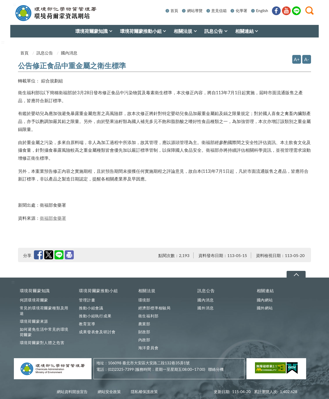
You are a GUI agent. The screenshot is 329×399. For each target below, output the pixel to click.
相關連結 (265, 290)
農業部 (144, 323)
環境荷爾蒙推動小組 (98, 290)
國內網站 (265, 300)
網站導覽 (195, 10)
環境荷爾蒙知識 (35, 290)
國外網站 (265, 308)
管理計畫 (87, 300)
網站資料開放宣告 (72, 391)
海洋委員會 (148, 347)
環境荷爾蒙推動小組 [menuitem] (141, 31)
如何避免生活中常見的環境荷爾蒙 (44, 332)
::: (14, 4)
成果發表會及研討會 (97, 331)
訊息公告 (44, 52)
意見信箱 (219, 10)
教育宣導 (87, 323)
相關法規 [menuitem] (183, 31)
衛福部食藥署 (53, 218)
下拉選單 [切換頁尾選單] (296, 274)
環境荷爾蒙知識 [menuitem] (91, 31)
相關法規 (147, 290)
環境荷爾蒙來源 (34, 321)
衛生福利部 (148, 316)
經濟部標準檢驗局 (154, 308)
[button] (309, 10)
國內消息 (205, 300)
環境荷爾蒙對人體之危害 (42, 342)
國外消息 (205, 308)
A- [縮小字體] (306, 59)
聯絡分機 (216, 369)
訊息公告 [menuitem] (213, 31)
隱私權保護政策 (144, 391)
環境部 (144, 300)
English (262, 10)
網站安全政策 (109, 391)
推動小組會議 (91, 308)
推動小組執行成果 (95, 316)
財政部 (144, 331)
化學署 (241, 10)
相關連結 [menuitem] (244, 31)
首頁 (174, 10)
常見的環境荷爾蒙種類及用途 (44, 311)
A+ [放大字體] (297, 59)
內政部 (144, 339)
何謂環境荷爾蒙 (34, 300)
